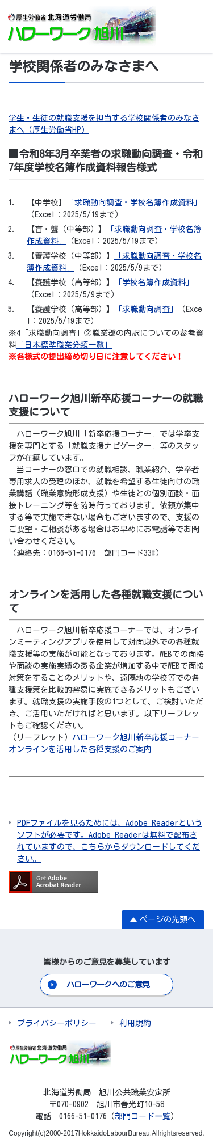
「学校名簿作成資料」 (154, 282)
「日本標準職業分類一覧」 (64, 345)
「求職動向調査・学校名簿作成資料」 (134, 202)
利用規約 (135, 1023)
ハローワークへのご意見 (107, 985)
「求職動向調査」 (146, 309)
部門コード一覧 (142, 1116)
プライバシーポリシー (57, 1023)
